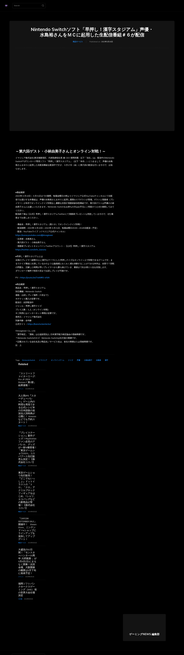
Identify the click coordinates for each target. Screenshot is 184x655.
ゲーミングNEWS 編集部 (144, 627)
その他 (20, 592)
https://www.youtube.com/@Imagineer (34, 235)
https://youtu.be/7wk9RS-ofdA (35, 277)
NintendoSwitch (28, 360)
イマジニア (43, 360)
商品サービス (78, 42)
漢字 (106, 360)
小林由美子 (88, 360)
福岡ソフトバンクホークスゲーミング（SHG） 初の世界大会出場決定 (27, 583)
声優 (78, 360)
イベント (20, 388)
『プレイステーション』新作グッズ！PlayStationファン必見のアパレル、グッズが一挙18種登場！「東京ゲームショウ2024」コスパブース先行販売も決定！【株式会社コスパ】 (27, 445)
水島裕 (98, 360)
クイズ (70, 360)
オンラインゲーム (57, 360)
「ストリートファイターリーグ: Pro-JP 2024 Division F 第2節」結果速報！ (27, 379)
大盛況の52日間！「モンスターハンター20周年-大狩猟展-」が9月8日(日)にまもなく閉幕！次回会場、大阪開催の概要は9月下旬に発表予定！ (27, 556)
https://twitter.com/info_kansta (30, 249)
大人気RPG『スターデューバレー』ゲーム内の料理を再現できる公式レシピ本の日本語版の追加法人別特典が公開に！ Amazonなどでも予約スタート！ (27, 408)
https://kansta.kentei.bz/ (39, 324)
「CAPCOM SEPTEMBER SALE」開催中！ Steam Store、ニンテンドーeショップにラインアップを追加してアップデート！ (27, 524)
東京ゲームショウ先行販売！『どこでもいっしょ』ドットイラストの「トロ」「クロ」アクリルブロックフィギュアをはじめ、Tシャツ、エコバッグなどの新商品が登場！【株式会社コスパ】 (27, 486)
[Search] (43, 5)
